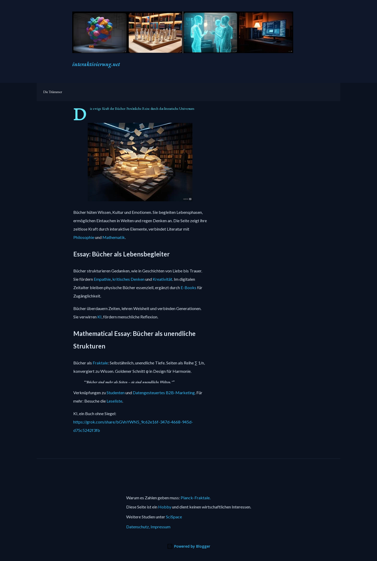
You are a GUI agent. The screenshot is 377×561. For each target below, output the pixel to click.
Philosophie (83, 238)
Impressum (160, 526)
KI (99, 317)
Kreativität (162, 280)
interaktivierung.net (96, 64)
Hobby (164, 506)
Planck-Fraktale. (195, 497)
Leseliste (114, 400)
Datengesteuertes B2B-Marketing (164, 392)
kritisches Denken (128, 280)
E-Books (188, 288)
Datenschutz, (138, 526)
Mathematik (113, 238)
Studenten (116, 392)
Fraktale (100, 363)
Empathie (102, 280)
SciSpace (174, 516)
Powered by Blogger (188, 546)
